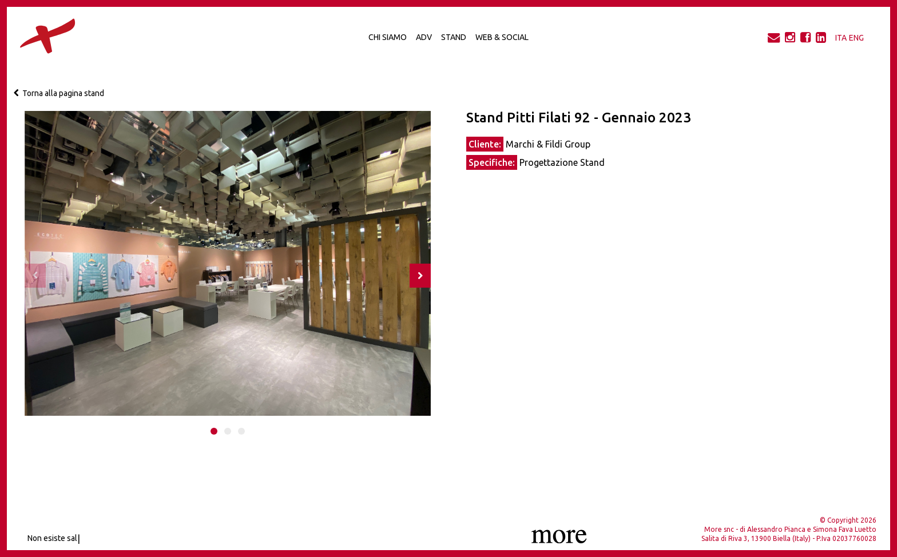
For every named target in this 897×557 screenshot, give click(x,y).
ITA (841, 37)
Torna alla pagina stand (59, 93)
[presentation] (35, 276)
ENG (856, 37)
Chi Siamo (387, 37)
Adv (424, 37)
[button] (214, 431)
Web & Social (502, 37)
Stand (453, 37)
